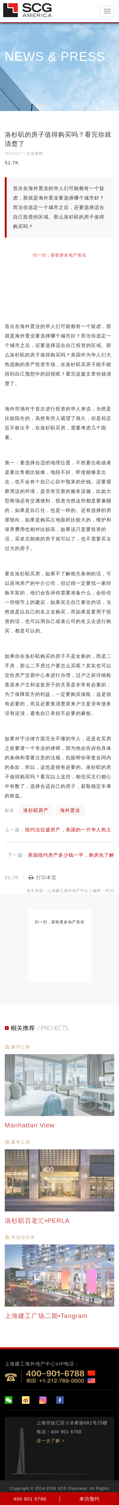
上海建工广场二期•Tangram (47, 1319)
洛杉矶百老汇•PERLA (38, 1223)
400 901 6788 (29, 1499)
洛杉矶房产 (36, 810)
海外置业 (70, 810)
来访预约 (89, 1499)
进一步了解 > (50, 1440)
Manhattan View (31, 1128)
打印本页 (42, 877)
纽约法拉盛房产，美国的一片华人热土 (68, 829)
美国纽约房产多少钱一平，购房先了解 (71, 855)
